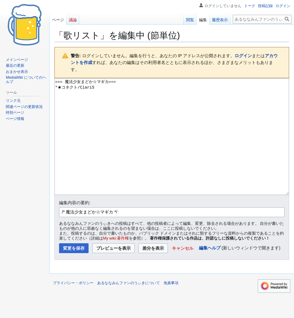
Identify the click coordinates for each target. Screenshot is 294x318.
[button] (183, 271)
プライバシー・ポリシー (73, 306)
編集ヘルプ (209, 270)
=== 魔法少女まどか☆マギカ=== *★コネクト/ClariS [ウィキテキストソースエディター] (171, 148)
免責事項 (171, 306)
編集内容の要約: (74, 225)
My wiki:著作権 (116, 261)
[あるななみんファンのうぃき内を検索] (262, 19)
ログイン (243, 55)
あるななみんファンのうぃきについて (128, 306)
